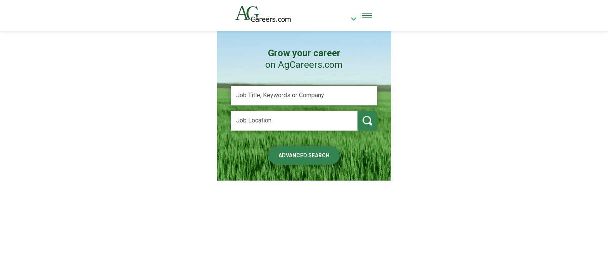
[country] (351, 19)
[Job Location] (294, 121)
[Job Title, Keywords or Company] (304, 95)
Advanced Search (304, 155)
